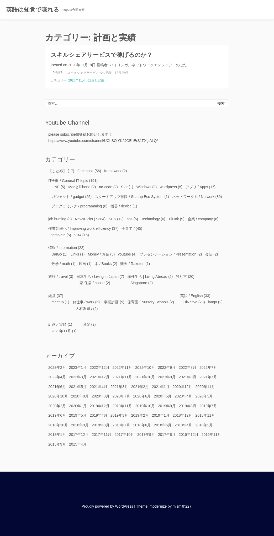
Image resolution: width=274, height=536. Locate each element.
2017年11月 (102, 434)
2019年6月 (57, 415)
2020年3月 (204, 396)
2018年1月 (57, 434)
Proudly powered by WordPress (107, 506)
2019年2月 (140, 415)
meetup (57, 302)
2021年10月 (145, 377)
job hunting (57, 219)
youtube (124, 254)
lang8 (212, 302)
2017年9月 (146, 434)
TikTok (173, 219)
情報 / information (62, 248)
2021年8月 (187, 377)
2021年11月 (122, 377)
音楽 (86, 324)
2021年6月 (57, 387)
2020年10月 (58, 396)
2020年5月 (162, 396)
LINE (55, 187)
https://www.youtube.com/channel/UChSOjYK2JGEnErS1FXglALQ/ (103, 141)
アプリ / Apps (197, 187)
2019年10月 (145, 406)
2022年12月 (99, 367)
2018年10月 (58, 425)
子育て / (128, 228)
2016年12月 (188, 434)
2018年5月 (162, 425)
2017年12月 (79, 434)
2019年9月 (167, 406)
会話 (208, 254)
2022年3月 (78, 377)
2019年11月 (122, 406)
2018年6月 (142, 425)
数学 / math (60, 264)
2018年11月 (205, 415)
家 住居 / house (92, 283)
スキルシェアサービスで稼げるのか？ (101, 55)
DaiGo (56, 254)
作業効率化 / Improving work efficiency (79, 228)
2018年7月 (121, 425)
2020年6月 (142, 396)
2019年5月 (78, 415)
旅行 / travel (58, 276)
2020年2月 (57, 406)
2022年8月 (187, 367)
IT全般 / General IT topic (68, 180)
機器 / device (120, 206)
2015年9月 (57, 444)
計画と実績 (96, 80)
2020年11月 (76, 80)
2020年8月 (100, 396)
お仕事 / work (83, 302)
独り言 (181, 276)
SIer (124, 187)
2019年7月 (208, 406)
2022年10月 (145, 367)
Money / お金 (98, 254)
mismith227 (182, 506)
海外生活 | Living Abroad (147, 276)
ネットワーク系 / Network (193, 197)
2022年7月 (208, 367)
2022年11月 (122, 367)
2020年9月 (80, 396)
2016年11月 (211, 434)
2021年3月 (119, 387)
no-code (105, 187)
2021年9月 (167, 377)
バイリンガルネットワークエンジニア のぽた (148, 65)
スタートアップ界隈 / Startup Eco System (129, 197)
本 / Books (103, 264)
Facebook (85, 171)
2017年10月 (124, 434)
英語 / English (191, 296)
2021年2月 (140, 387)
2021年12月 (99, 377)
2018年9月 (80, 425)
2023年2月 (57, 367)
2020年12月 (182, 387)
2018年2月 (204, 425)
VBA (77, 235)
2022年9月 (167, 367)
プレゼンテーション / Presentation (168, 254)
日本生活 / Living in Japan (97, 276)
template (58, 235)
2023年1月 (78, 367)
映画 (82, 264)
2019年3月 (119, 415)
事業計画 (111, 302)
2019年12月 (99, 406)
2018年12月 (182, 415)
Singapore (138, 283)
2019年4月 (98, 415)
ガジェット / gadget (67, 197)
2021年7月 (208, 377)
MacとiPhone (79, 187)
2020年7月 (121, 396)
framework (112, 171)
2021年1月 (161, 387)
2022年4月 (57, 377)
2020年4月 (183, 396)
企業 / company (200, 219)
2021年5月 (78, 387)
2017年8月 (167, 434)
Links (75, 254)
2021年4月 (98, 387)
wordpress (168, 187)
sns (130, 219)
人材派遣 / (84, 309)
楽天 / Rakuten (132, 264)
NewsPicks (84, 219)
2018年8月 (100, 425)
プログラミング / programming (76, 206)
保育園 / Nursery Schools (147, 302)
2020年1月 (78, 406)
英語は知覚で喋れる (32, 9)
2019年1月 (161, 415)
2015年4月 (78, 444)
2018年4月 (183, 425)
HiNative (190, 302)
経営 (52, 296)
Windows (143, 187)
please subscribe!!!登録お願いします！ (80, 134)
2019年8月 (187, 406)
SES (112, 219)
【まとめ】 (57, 171)
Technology (150, 219)
